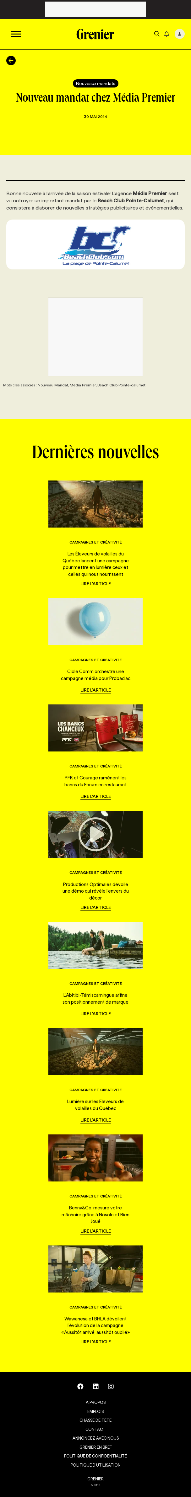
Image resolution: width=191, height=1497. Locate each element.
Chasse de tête (95, 1420)
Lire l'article (95, 583)
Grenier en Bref (95, 1447)
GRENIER (95, 1479)
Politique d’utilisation (96, 1465)
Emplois (95, 1411)
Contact (95, 1429)
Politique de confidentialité (95, 1456)
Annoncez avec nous (96, 1438)
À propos (96, 1402)
